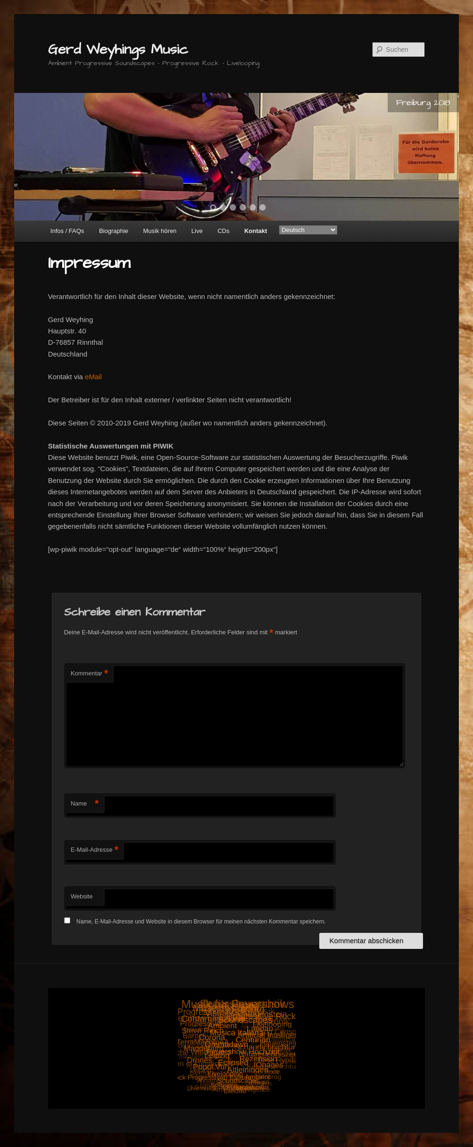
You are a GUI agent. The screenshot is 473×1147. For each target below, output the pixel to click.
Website (82, 896)
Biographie (113, 230)
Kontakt (255, 230)
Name (85, 804)
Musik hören (160, 230)
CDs (223, 230)
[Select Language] (308, 229)
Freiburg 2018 (423, 102)
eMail (93, 377)
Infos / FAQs (67, 230)
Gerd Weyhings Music (118, 49)
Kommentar (89, 674)
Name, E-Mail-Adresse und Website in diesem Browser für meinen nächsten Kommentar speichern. (201, 921)
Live (197, 230)
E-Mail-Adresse (94, 850)
